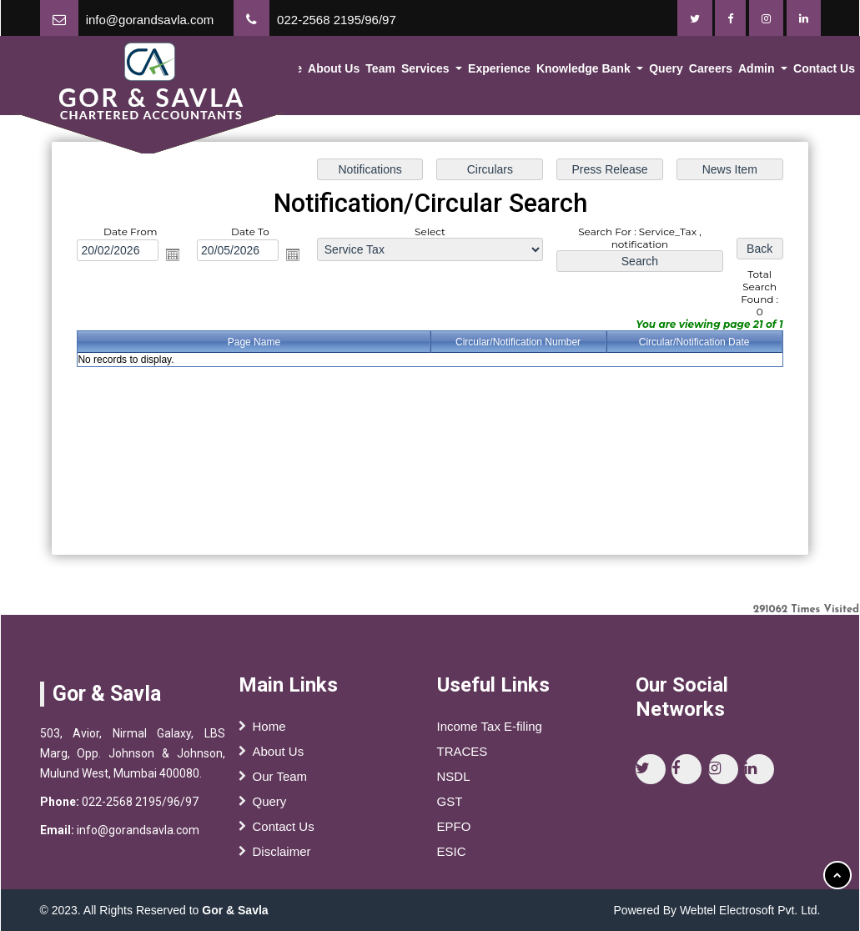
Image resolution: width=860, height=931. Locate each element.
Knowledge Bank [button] (592, 71)
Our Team (280, 780)
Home (299, 71)
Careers (715, 71)
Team (391, 71)
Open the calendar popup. (172, 254)
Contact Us (283, 830)
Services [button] (436, 71)
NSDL (453, 780)
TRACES (462, 755)
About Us (346, 71)
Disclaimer (282, 855)
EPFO (454, 830)
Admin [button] (760, 71)
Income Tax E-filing (489, 730)
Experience (507, 71)
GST (450, 805)
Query (671, 71)
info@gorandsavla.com (150, 20)
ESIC (451, 855)
